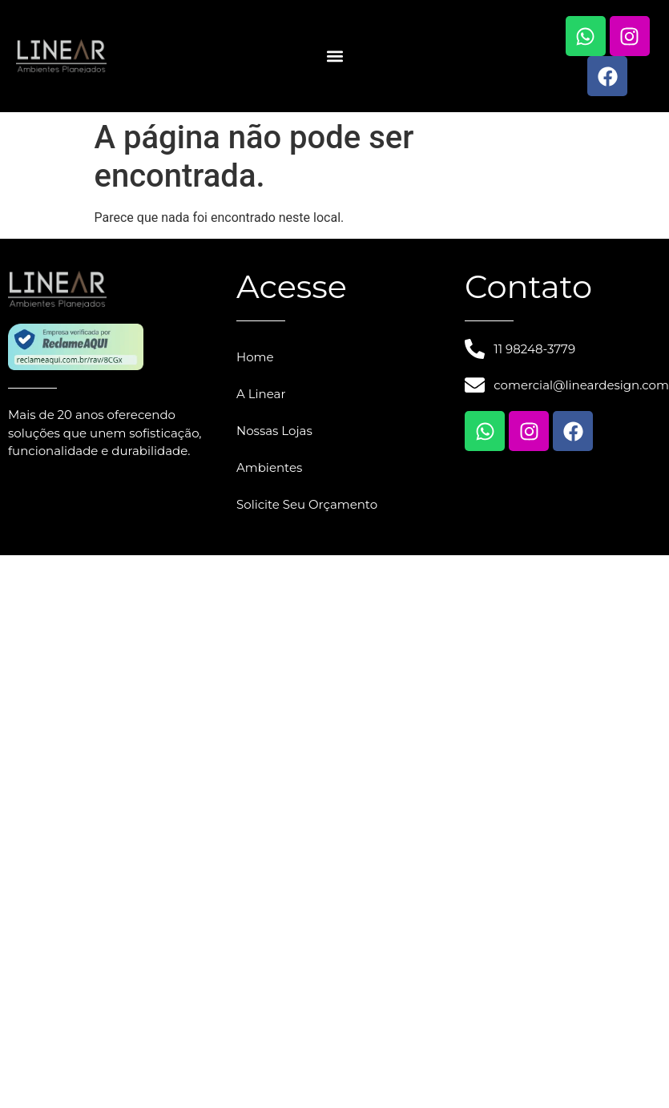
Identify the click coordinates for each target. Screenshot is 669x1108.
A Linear (260, 393)
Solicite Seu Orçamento (306, 504)
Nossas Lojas (274, 430)
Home (255, 357)
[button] (334, 56)
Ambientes (269, 467)
